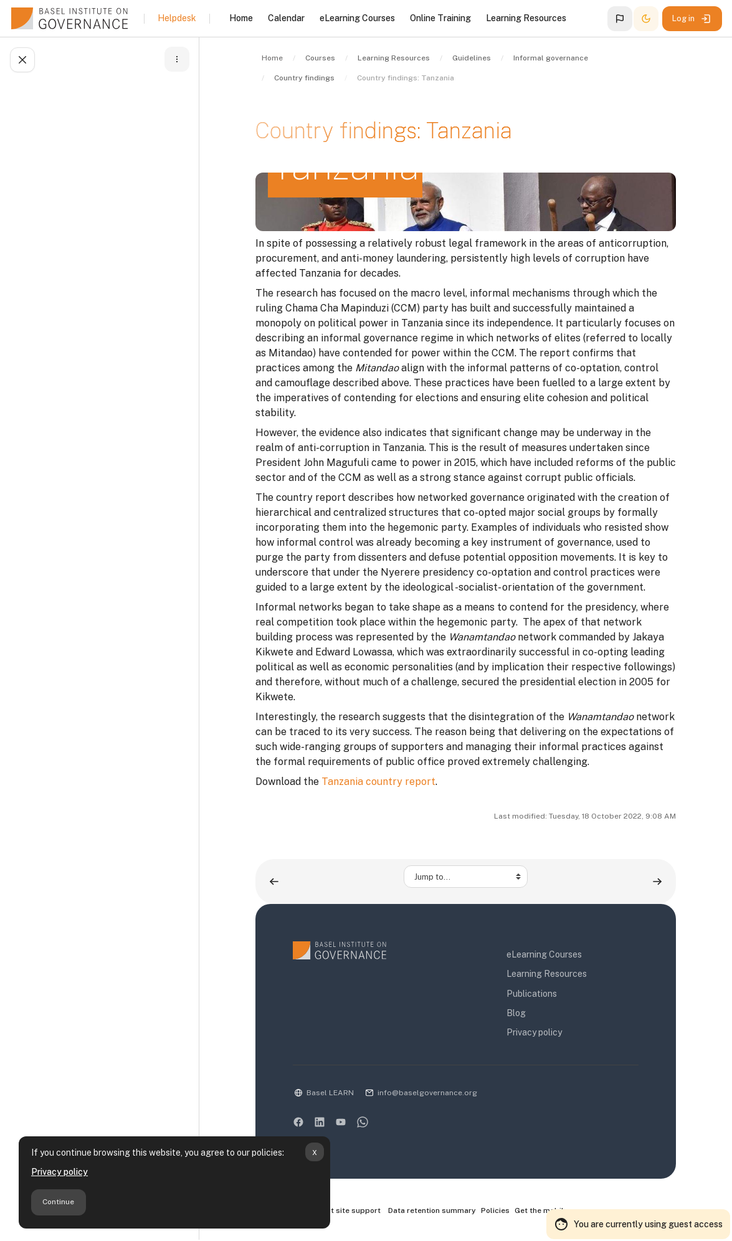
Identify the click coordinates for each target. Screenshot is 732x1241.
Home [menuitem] (241, 18)
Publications (531, 994)
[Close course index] (22, 59)
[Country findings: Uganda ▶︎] (657, 881)
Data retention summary (432, 1210)
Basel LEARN (330, 1092)
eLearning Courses (544, 954)
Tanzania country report (378, 781)
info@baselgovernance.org (427, 1092)
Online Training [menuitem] (440, 18)
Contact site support (337, 1211)
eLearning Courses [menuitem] (357, 18)
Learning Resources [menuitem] (526, 18)
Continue (58, 1201)
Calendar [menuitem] (286, 18)
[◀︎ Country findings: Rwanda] (274, 881)
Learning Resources (546, 974)
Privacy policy (59, 1172)
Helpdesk (177, 18)
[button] (619, 18)
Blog (516, 1013)
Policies (495, 1210)
